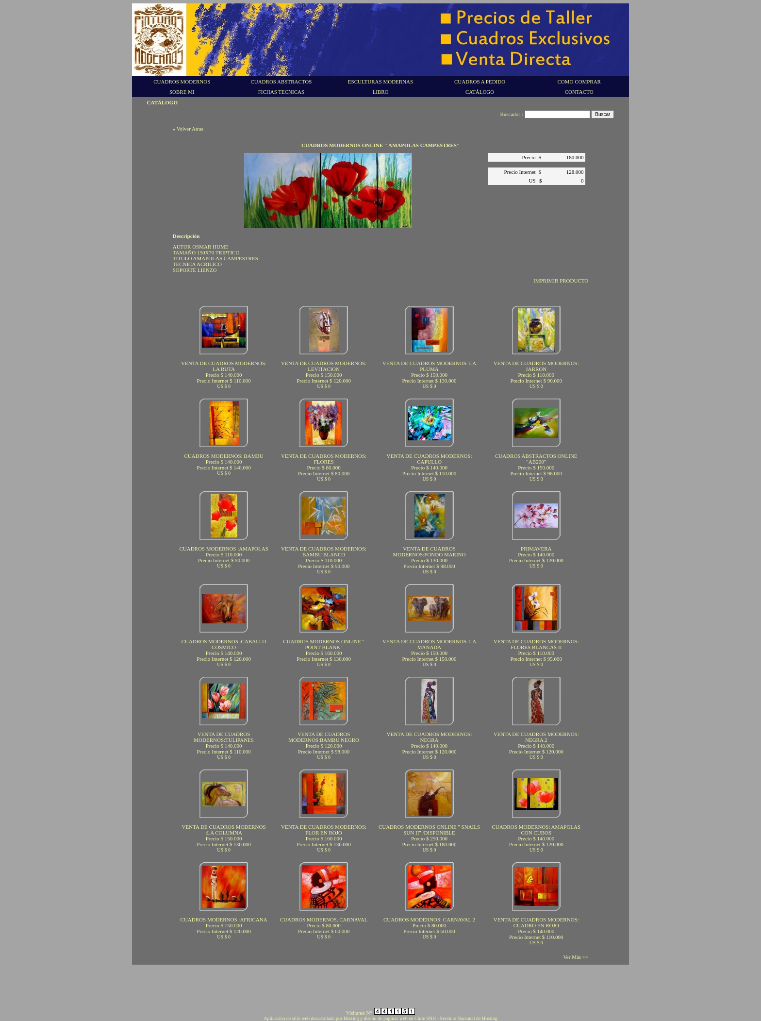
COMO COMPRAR (579, 81)
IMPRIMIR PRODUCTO (560, 281)
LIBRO (380, 92)
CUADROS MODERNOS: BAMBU (224, 456)
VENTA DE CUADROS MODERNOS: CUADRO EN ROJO (536, 922)
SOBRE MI (182, 92)
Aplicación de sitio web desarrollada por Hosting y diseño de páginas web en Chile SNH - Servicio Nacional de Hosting (380, 1018)
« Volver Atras (188, 129)
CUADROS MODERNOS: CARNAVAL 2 (429, 919)
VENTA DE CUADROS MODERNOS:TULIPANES (224, 737)
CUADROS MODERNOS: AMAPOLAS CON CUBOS (536, 830)
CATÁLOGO (479, 92)
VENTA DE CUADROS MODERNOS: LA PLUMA (429, 366)
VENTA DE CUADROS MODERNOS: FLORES (323, 459)
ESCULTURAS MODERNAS (380, 81)
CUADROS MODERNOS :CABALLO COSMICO (224, 644)
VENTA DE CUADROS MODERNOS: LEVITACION (323, 366)
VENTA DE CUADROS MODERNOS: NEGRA (429, 737)
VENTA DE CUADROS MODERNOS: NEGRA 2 (536, 737)
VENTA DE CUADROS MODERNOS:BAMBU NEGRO (323, 737)
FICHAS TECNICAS (281, 92)
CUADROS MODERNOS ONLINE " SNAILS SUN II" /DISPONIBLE (429, 830)
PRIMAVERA (536, 549)
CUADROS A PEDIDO (479, 81)
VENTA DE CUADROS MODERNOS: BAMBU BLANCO (323, 551)
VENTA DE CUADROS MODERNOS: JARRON (536, 366)
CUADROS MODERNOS (181, 81)
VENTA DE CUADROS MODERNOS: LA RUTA (223, 366)
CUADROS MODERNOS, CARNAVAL (324, 919)
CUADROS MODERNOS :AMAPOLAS (223, 549)
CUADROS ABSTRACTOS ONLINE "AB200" (536, 459)
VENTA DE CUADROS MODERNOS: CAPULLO (429, 459)
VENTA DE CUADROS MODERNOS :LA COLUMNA (224, 830)
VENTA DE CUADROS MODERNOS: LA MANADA (429, 644)
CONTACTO (579, 92)
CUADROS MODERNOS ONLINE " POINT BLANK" (323, 644)
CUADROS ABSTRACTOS (281, 81)
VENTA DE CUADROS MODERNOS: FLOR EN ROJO (323, 830)
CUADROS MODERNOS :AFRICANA (224, 919)
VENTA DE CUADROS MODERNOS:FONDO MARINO (429, 551)
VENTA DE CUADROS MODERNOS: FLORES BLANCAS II (536, 644)
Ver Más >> (575, 957)
